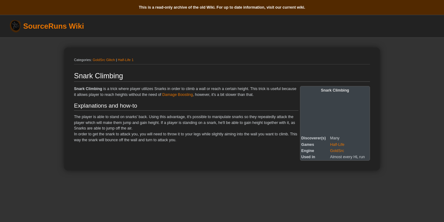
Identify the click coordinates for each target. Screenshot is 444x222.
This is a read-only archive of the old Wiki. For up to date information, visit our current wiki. (222, 7)
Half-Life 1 (126, 60)
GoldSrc (337, 151)
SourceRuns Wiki (53, 26)
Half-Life (337, 144)
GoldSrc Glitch (104, 60)
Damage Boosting (177, 94)
